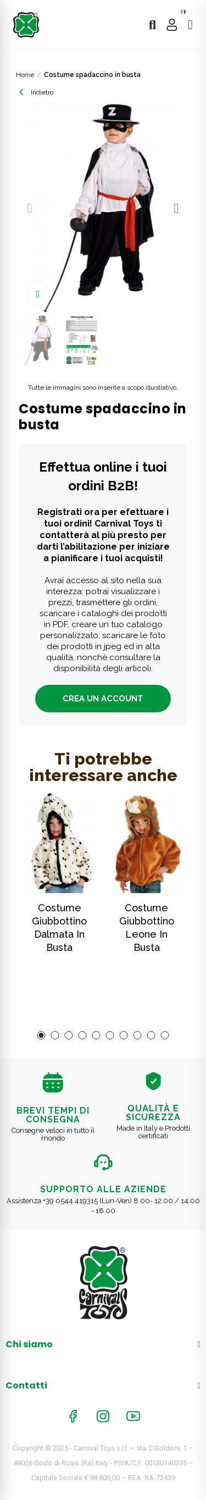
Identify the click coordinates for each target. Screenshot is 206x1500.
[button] (30, 208)
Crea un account (103, 699)
